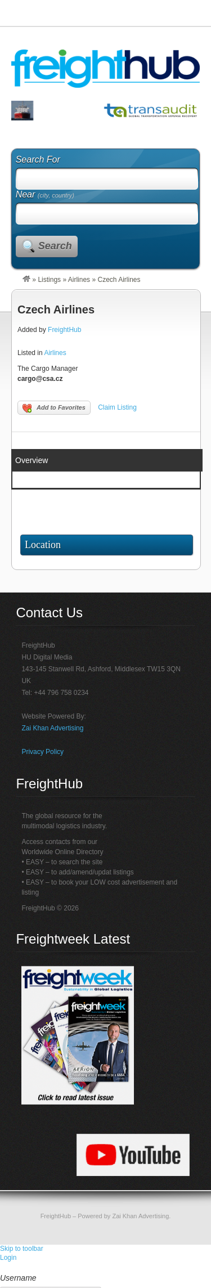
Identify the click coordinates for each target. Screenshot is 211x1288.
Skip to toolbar (21, 1249)
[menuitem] (105, 1268)
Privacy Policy (42, 752)
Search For (38, 159)
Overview (31, 460)
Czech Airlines (56, 309)
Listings (49, 280)
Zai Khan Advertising (52, 728)
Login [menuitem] (8, 1258)
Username (18, 1277)
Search (55, 246)
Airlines (79, 280)
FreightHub (64, 330)
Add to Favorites (54, 408)
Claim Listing (117, 407)
